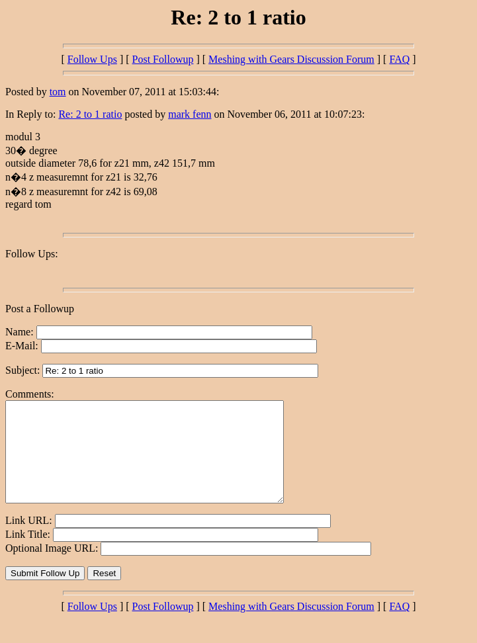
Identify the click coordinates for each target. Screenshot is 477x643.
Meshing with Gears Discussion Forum (291, 59)
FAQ (399, 59)
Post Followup (163, 59)
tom (58, 91)
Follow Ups (92, 59)
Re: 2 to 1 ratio (90, 114)
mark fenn (189, 114)
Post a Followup (39, 308)
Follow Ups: (31, 253)
